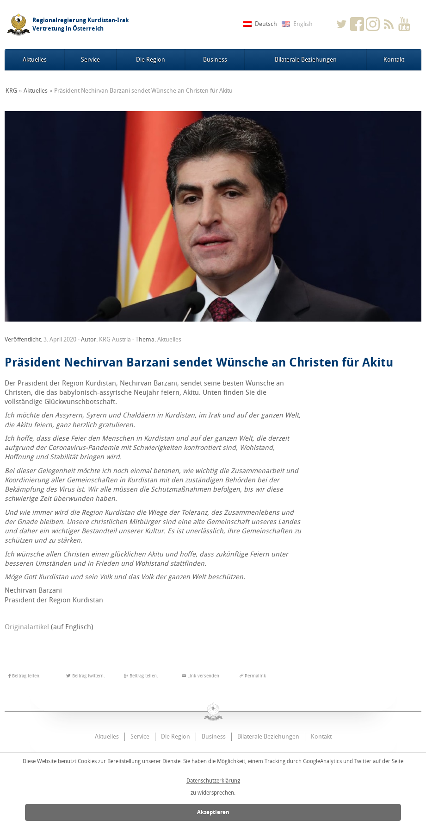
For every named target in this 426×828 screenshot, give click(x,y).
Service (90, 59)
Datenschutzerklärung (213, 780)
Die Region (150, 59)
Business (215, 59)
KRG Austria (115, 339)
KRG (11, 90)
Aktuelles (35, 59)
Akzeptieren (213, 812)
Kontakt (393, 59)
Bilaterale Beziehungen (306, 59)
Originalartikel (27, 627)
